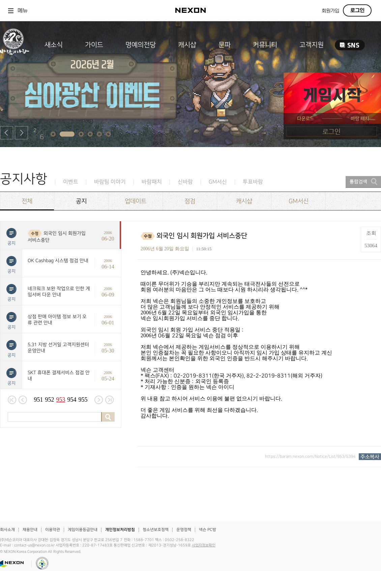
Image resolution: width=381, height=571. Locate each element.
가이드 (94, 45)
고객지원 (311, 45)
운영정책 (183, 529)
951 (38, 399)
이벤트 (70, 182)
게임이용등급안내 (82, 529)
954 (72, 399)
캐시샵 (187, 45)
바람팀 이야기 (110, 182)
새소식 (54, 45)
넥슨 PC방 (207, 529)
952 (49, 399)
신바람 (185, 182)
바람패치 (152, 182)
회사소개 (7, 529)
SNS (350, 45)
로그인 (357, 10)
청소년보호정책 (156, 529)
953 (60, 399)
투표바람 (253, 182)
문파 (224, 45)
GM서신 (218, 182)
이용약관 (52, 529)
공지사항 (23, 179)
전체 (27, 201)
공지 (81, 201)
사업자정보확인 (203, 545)
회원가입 (330, 11)
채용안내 (30, 529)
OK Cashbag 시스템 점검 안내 (58, 260)
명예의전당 (140, 45)
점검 (189, 201)
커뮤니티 (265, 45)
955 (83, 399)
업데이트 (135, 201)
